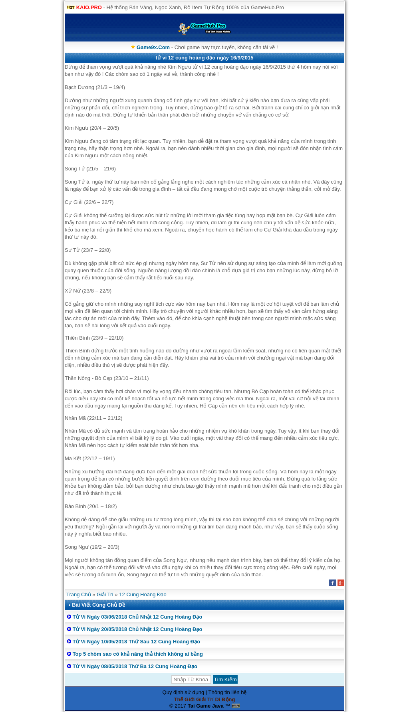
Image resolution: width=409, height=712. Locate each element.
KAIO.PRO (89, 7)
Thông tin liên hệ (227, 692)
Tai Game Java (206, 706)
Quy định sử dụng (183, 692)
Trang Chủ (78, 594)
